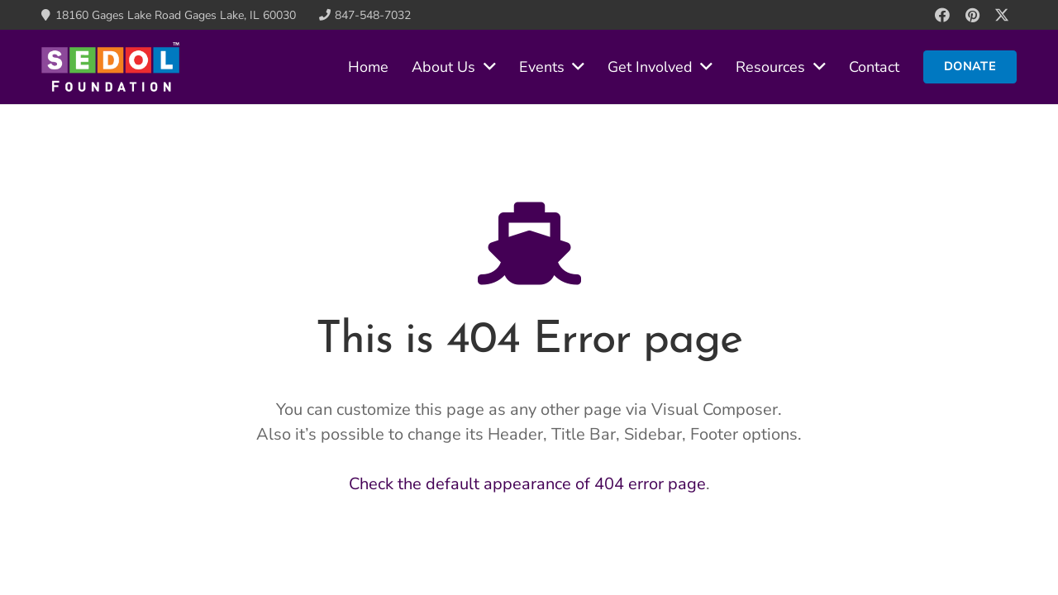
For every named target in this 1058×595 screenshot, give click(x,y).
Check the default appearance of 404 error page (527, 484)
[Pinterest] (972, 15)
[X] (1002, 15)
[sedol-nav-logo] (110, 67)
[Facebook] (942, 15)
